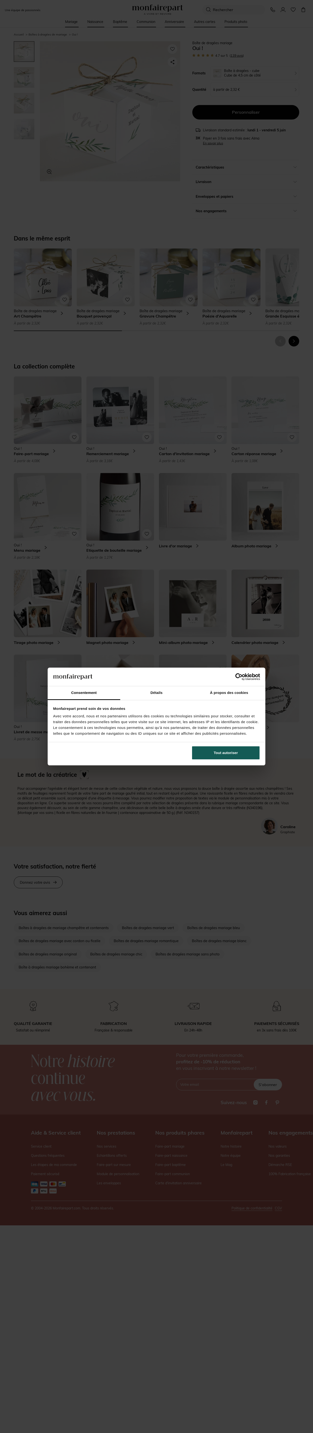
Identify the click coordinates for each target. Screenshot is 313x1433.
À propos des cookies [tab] (229, 693)
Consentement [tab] (84, 693)
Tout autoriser (226, 753)
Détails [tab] (156, 693)
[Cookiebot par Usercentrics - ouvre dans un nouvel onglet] (239, 676)
